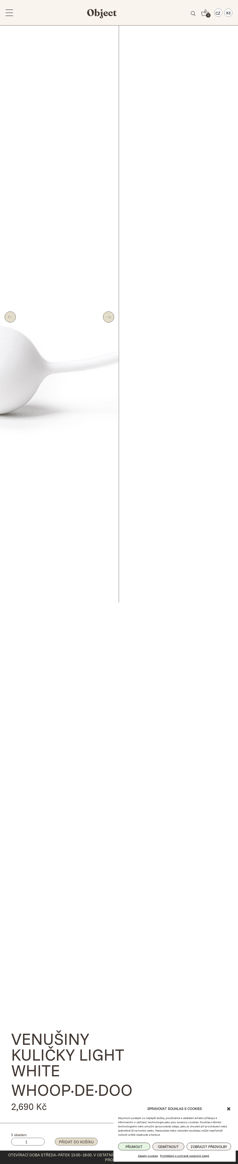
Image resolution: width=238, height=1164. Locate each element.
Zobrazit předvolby (209, 1147)
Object (102, 12)
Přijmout (134, 1147)
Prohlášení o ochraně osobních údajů (184, 1156)
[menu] (9, 12)
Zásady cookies (148, 1156)
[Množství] (28, 1141)
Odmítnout (168, 1147)
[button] (228, 1108)
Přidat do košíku (76, 1141)
